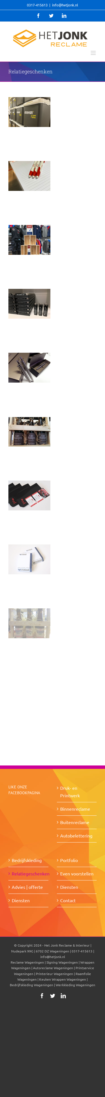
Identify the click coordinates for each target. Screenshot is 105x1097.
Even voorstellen (77, 873)
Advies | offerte (27, 887)
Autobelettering (76, 835)
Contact (68, 900)
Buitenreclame (74, 822)
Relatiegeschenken (29, 873)
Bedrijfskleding (27, 860)
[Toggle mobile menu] (94, 53)
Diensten (21, 900)
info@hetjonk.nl (65, 5)
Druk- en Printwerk (70, 791)
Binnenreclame (75, 809)
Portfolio (69, 860)
